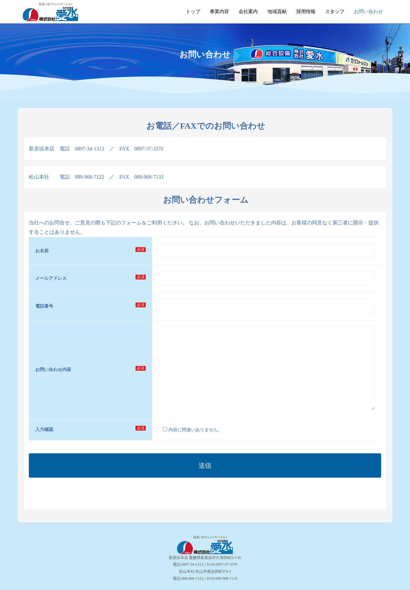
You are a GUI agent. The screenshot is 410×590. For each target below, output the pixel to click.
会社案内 (248, 11)
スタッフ (334, 11)
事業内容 (219, 11)
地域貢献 (277, 11)
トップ (193, 11)
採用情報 (306, 11)
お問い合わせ (368, 11)
